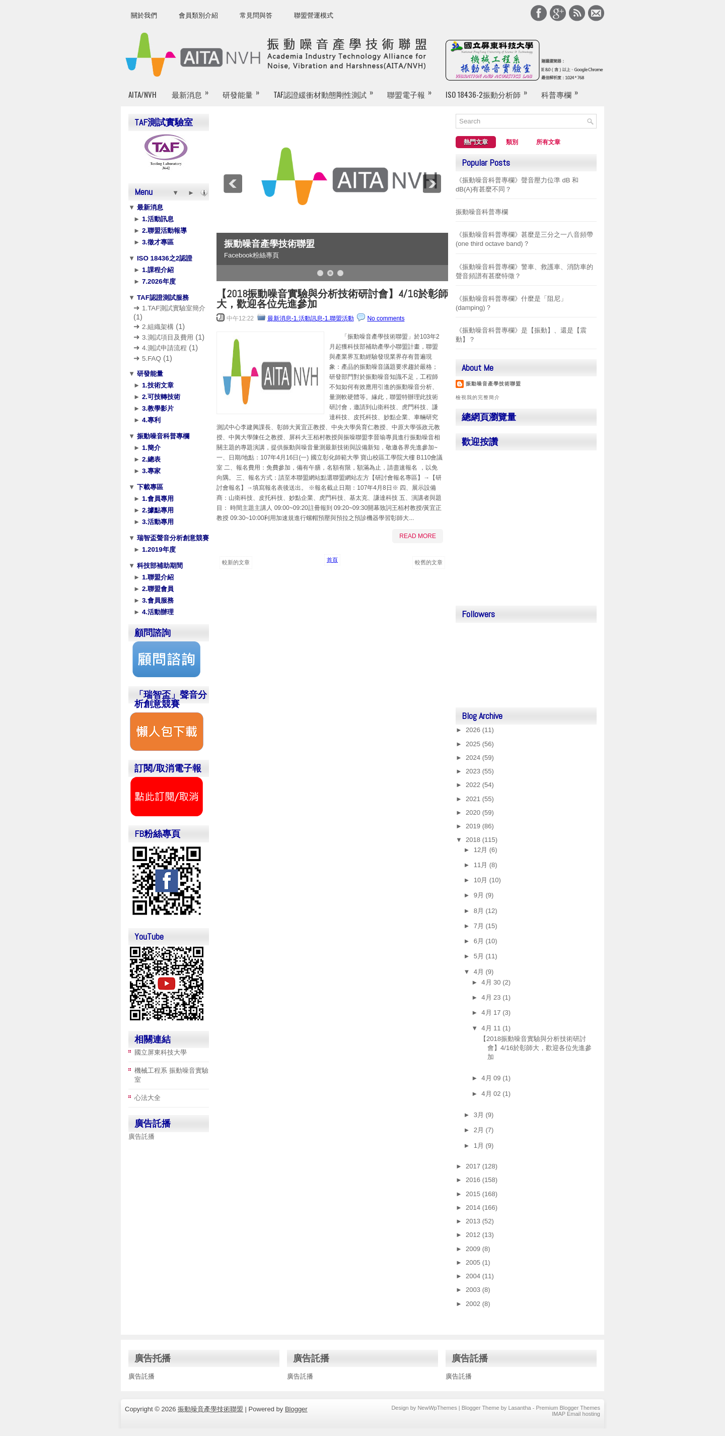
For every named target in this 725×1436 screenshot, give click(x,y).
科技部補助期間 (159, 565)
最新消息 (193, 90)
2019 (474, 826)
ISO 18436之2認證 (163, 258)
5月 (480, 956)
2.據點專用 (157, 510)
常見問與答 (256, 15)
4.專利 (150, 420)
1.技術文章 (157, 385)
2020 (474, 812)
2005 (474, 1262)
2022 (474, 785)
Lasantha (519, 1408)
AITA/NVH (142, 94)
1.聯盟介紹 (157, 577)
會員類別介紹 (198, 15)
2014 (474, 1207)
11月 (481, 865)
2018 (474, 839)
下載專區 (149, 487)
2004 (474, 1276)
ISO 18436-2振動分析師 (490, 90)
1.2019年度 (157, 549)
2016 (474, 1180)
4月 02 (491, 1093)
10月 (481, 880)
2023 (474, 771)
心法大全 (147, 1097)
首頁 (332, 560)
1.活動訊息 (157, 219)
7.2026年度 (157, 281)
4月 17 (491, 1012)
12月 (481, 850)
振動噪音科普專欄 (162, 436)
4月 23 (491, 997)
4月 (480, 971)
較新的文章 (236, 562)
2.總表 (150, 459)
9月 (480, 895)
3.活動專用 (157, 522)
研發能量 (244, 90)
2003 (474, 1289)
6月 (480, 941)
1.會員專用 (157, 498)
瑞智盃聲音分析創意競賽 (172, 538)
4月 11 (491, 1028)
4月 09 (491, 1078)
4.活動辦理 (157, 612)
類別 (512, 142)
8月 (480, 911)
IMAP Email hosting (576, 1414)
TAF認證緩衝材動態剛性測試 (326, 90)
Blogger (296, 1409)
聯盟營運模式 (313, 15)
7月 (480, 926)
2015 (474, 1194)
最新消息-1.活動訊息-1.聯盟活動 (310, 318)
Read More (417, 536)
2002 (474, 1304)
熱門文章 (476, 142)
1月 (480, 1145)
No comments (385, 318)
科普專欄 (563, 90)
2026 (474, 730)
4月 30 (491, 982)
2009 (474, 1249)
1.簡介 (150, 447)
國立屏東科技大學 (160, 1052)
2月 (480, 1130)
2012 (474, 1234)
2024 (474, 757)
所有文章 (548, 142)
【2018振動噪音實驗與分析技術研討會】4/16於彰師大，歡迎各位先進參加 (332, 299)
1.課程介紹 (157, 270)
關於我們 (144, 15)
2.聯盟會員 (157, 589)
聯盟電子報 (412, 90)
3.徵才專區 (157, 242)
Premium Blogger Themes (568, 1408)
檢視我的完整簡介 (478, 397)
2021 (474, 799)
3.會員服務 (157, 600)
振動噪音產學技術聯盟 (269, 244)
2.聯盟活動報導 (163, 230)
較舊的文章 (429, 562)
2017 (474, 1166)
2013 (474, 1221)
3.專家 (150, 471)
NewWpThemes (437, 1408)
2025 (474, 744)
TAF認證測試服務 (162, 297)
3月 (480, 1115)
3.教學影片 (157, 408)
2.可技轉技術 (160, 397)
